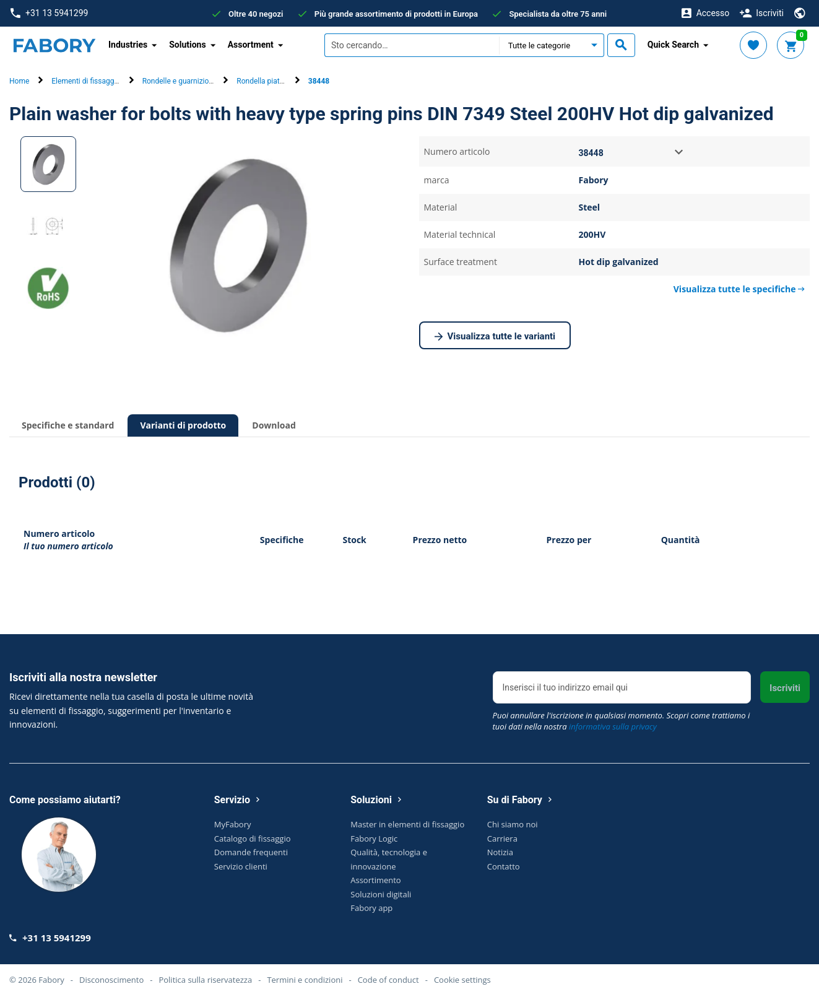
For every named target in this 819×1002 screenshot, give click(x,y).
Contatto (503, 866)
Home (19, 81)
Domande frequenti (251, 852)
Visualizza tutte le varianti (495, 337)
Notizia (500, 852)
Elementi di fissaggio (85, 81)
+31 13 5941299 (49, 13)
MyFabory (232, 824)
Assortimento (375, 880)
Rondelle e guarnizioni (178, 81)
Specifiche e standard (68, 425)
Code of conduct (388, 979)
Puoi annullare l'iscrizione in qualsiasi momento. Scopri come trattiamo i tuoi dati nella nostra (621, 721)
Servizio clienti (240, 866)
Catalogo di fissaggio (252, 838)
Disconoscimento (111, 979)
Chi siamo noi (512, 824)
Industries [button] (127, 45)
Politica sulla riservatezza (205, 979)
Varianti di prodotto (183, 425)
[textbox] (411, 45)
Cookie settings (462, 979)
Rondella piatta (261, 81)
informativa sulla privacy (613, 726)
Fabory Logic (373, 838)
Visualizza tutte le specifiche (739, 289)
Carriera (502, 838)
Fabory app (371, 907)
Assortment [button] (251, 45)
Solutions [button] (187, 45)
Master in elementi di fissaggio (407, 824)
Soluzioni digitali (380, 894)
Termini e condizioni (304, 979)
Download (273, 425)
